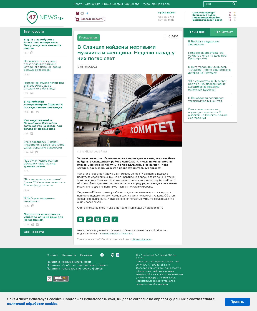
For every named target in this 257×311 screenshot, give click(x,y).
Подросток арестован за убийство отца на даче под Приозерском (207, 56)
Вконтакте (102, 255)
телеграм (87, 13)
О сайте (52, 255)
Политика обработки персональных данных (77, 265)
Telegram (117, 255)
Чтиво (146, 4)
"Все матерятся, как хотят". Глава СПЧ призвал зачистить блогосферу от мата (45, 184)
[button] (80, 219)
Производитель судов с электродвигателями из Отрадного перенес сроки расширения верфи (45, 68)
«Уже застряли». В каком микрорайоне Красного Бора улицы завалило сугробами (45, 147)
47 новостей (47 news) (153, 255)
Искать (234, 3)
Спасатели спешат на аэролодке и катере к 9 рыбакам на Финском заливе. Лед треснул (208, 113)
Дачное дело (161, 4)
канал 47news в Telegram (117, 234)
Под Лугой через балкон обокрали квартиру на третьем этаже (45, 166)
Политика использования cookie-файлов (75, 269)
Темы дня (197, 32)
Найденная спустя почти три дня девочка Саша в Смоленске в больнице (45, 88)
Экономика (92, 4)
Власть (78, 4)
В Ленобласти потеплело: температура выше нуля (206, 99)
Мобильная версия (77, 13)
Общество (132, 4)
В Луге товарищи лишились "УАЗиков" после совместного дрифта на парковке (209, 70)
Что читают (224, 32)
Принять (237, 301)
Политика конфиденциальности (69, 262)
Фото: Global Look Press (92, 152)
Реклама (86, 255)
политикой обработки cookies (32, 304)
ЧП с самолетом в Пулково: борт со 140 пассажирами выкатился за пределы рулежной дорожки (207, 85)
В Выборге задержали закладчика (45, 202)
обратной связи (141, 239)
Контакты (69, 255)
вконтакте (82, 13)
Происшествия (112, 4)
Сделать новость (91, 19)
